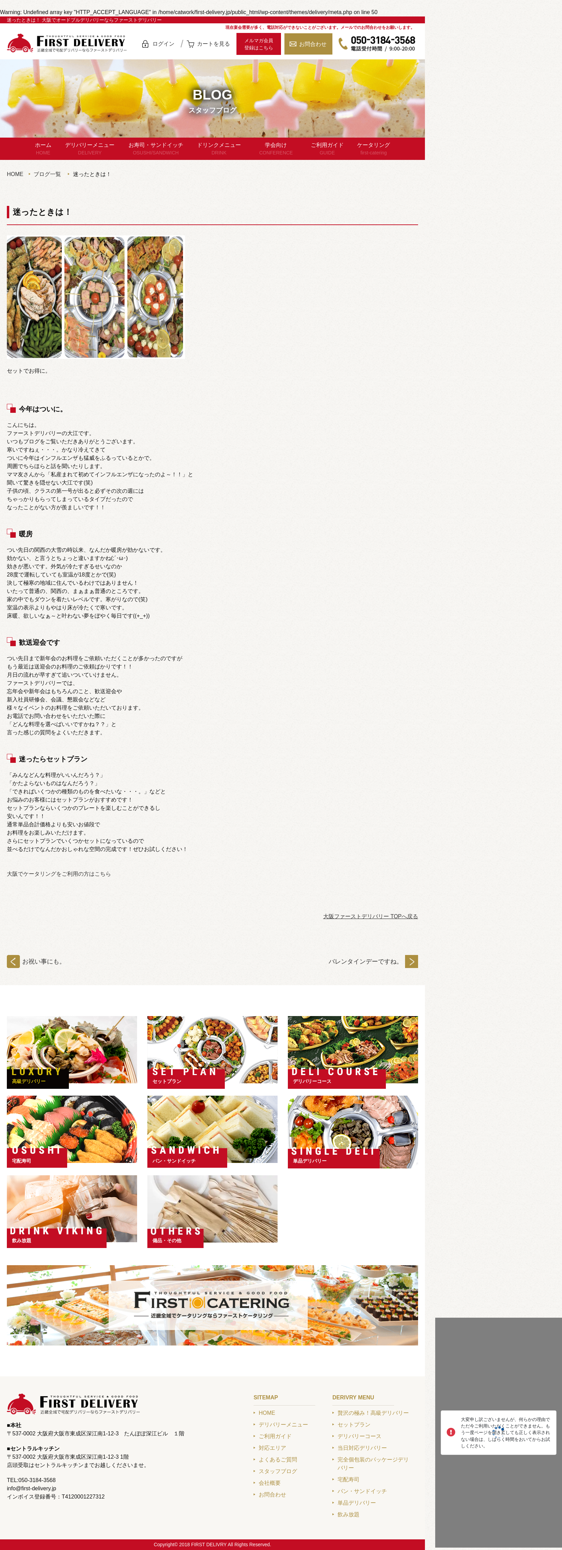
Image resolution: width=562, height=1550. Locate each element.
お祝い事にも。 (43, 961)
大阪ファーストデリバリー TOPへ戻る (370, 916)
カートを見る (213, 44)
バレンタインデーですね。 (366, 961)
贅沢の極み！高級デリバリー (373, 1413)
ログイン (163, 44)
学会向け (275, 149)
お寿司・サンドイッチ (156, 149)
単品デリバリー (310, 1161)
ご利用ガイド (327, 149)
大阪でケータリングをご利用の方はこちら (59, 874)
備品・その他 (166, 1240)
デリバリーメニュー (89, 149)
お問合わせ (313, 44)
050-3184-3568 (377, 43)
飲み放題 (21, 1240)
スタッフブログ (278, 1471)
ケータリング (373, 149)
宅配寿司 (21, 1161)
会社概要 (270, 1483)
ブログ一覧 (47, 174)
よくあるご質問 (278, 1459)
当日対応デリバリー (362, 1448)
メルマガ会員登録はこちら (258, 44)
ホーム (43, 149)
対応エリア (272, 1448)
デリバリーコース (312, 1081)
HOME (15, 174)
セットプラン (166, 1081)
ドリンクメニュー (219, 149)
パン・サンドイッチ (174, 1161)
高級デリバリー (29, 1081)
